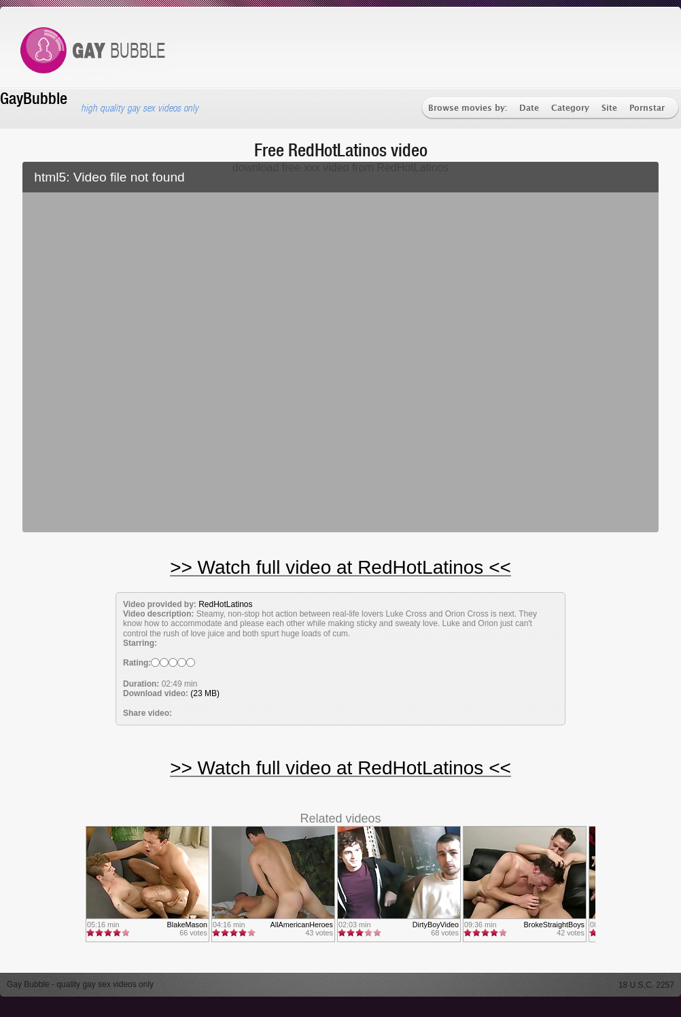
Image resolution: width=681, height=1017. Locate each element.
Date (529, 108)
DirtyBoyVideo (436, 924)
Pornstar (647, 108)
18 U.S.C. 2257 (646, 985)
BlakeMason (187, 924)
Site (609, 108)
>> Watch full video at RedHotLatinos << (340, 567)
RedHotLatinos (225, 604)
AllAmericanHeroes (301, 924)
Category (570, 108)
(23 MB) (205, 693)
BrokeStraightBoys (554, 924)
